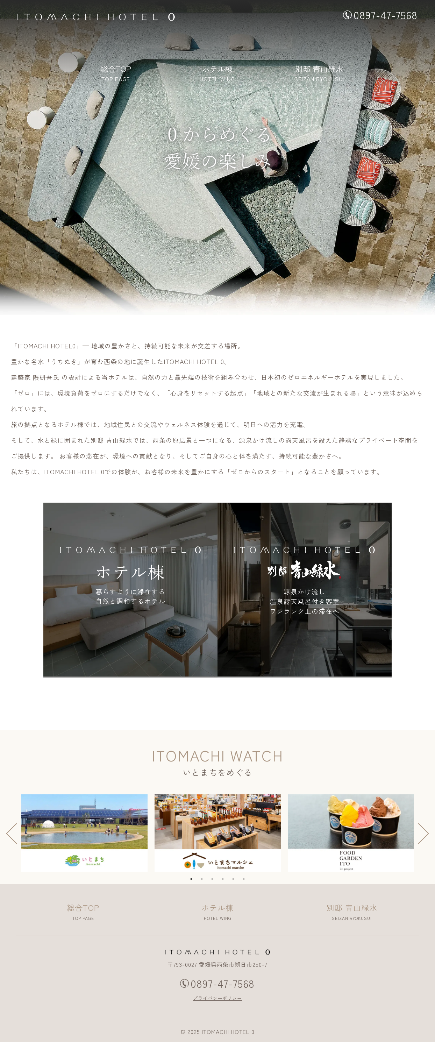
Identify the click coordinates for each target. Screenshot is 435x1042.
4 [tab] (226, 882)
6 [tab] (247, 882)
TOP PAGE (115, 76)
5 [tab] (236, 882)
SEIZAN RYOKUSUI (319, 76)
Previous (12, 833)
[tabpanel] (84, 833)
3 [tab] (215, 882)
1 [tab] (194, 882)
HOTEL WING (217, 76)
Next (422, 833)
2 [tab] (205, 882)
